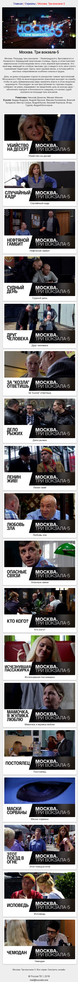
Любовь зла (39, 533)
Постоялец (39, 770)
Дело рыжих (39, 439)
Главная (18, 3)
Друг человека (39, 344)
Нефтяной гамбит (39, 249)
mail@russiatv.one (39, 980)
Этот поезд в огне (39, 865)
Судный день (39, 296)
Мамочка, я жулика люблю (39, 723)
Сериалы (30, 3)
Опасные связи (39, 581)
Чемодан (39, 960)
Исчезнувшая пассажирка (39, 676)
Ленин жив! (39, 486)
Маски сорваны (39, 818)
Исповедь (39, 912)
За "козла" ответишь (39, 391)
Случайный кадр (39, 202)
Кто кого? (39, 628)
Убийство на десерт (39, 154)
